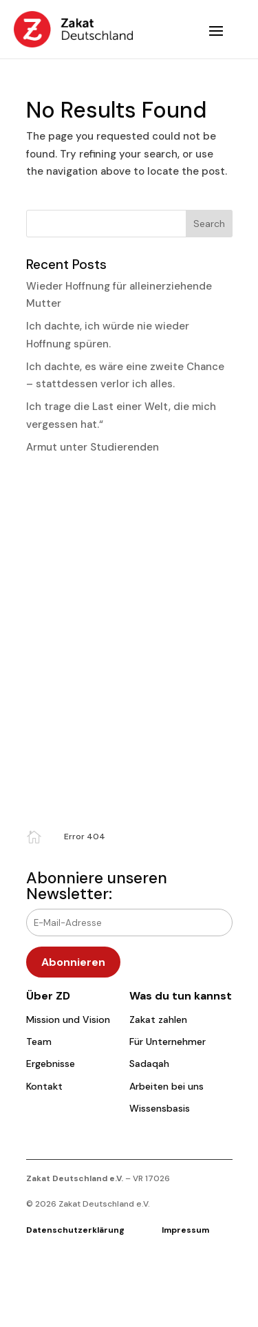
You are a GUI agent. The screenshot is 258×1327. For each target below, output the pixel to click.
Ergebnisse (50, 1063)
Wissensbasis (159, 1108)
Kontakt (44, 1086)
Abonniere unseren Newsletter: (96, 885)
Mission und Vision (68, 1019)
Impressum (185, 1230)
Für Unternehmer (167, 1041)
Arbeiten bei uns (166, 1086)
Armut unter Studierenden (92, 447)
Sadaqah (149, 1063)
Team (39, 1041)
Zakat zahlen (158, 1019)
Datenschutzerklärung (94, 1230)
